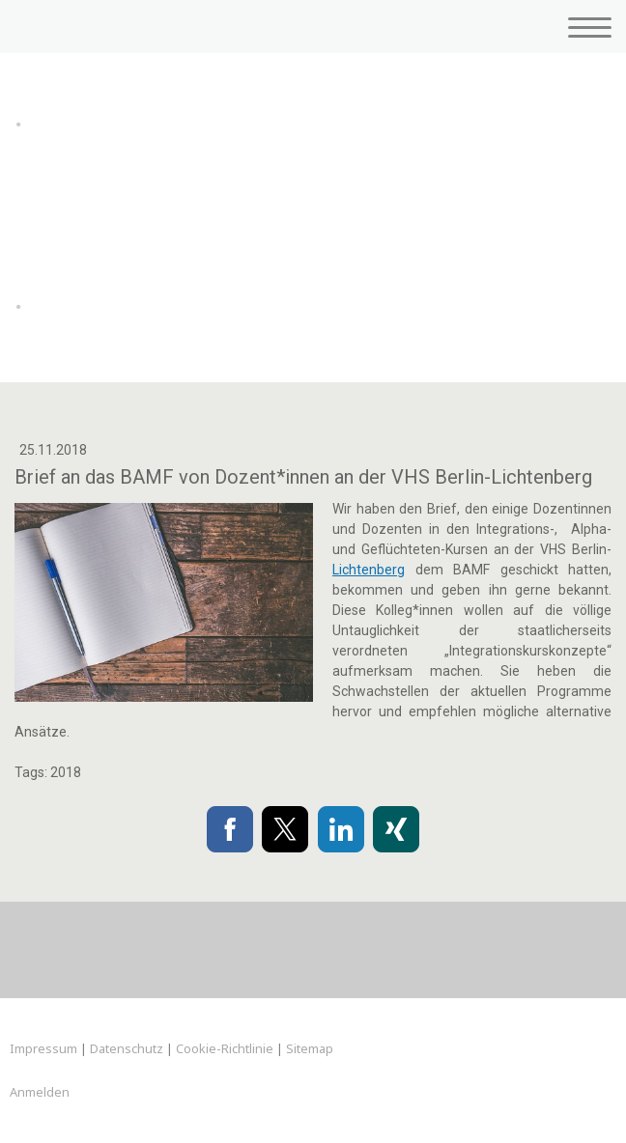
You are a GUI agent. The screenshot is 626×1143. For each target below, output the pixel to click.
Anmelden (40, 1092)
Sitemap (309, 1048)
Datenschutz (126, 1048)
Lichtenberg (368, 569)
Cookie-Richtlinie (224, 1048)
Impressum (43, 1048)
